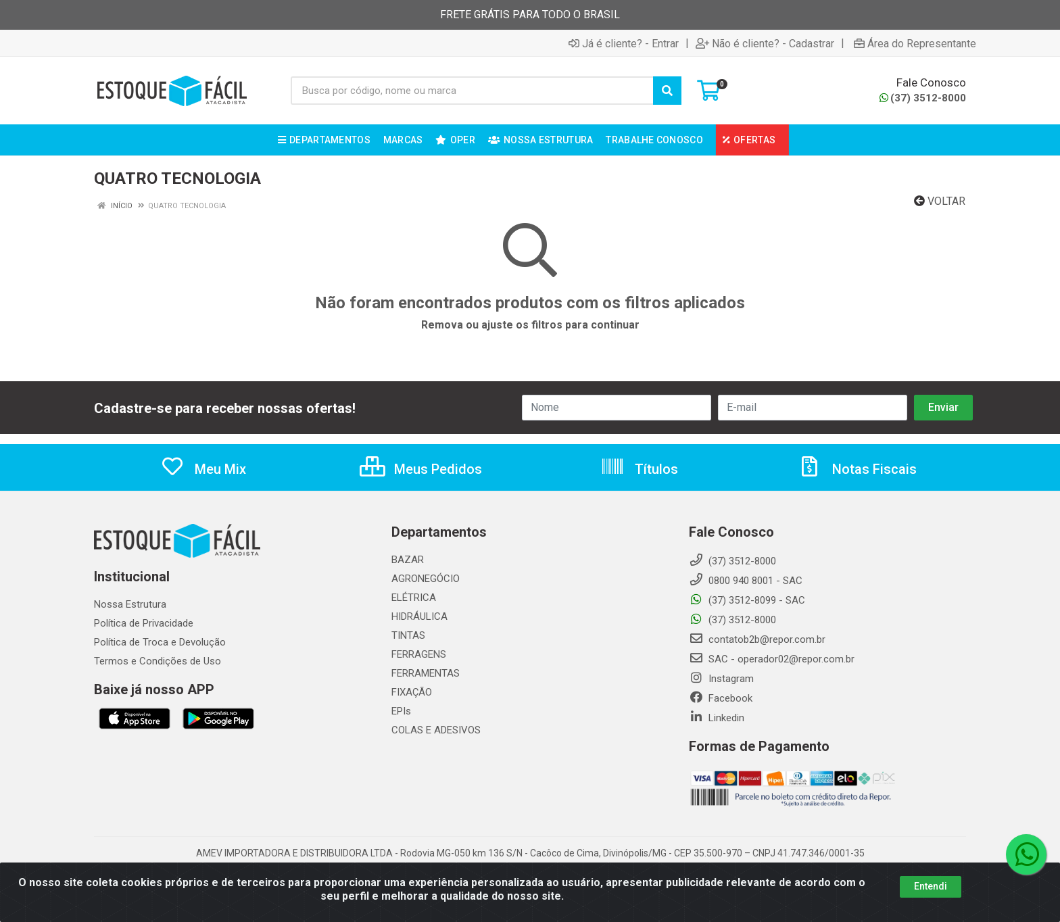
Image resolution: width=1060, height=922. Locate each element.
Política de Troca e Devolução (160, 642)
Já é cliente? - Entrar (624, 43)
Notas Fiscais (857, 469)
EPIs (401, 711)
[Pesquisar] (667, 90)
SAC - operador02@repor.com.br (771, 659)
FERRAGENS (418, 654)
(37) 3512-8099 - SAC (747, 600)
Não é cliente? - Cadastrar (765, 43)
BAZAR (407, 560)
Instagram (721, 679)
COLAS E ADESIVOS (436, 730)
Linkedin (716, 718)
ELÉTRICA (413, 597)
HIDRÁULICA (419, 616)
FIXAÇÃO (411, 692)
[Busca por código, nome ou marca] (472, 90)
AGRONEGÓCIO (425, 579)
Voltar (939, 201)
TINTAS (408, 635)
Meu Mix (203, 469)
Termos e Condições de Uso (157, 661)
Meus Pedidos (421, 469)
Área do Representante (915, 43)
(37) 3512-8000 (923, 98)
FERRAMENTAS (425, 673)
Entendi (930, 888)
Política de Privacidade (143, 623)
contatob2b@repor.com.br (757, 639)
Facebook (720, 698)
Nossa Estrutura (130, 604)
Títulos (639, 469)
